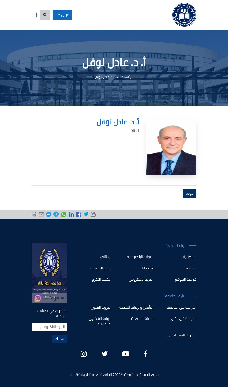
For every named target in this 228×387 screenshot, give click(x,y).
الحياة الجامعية (142, 318)
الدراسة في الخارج (183, 318)
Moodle (147, 268)
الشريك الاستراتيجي (181, 335)
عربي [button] (65, 14)
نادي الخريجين (100, 268)
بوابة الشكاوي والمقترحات (99, 321)
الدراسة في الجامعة (181, 307)
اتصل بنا (190, 268)
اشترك (60, 338)
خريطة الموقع (185, 279)
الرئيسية (127, 77)
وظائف (105, 256)
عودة (189, 193)
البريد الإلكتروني (141, 279)
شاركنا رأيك (188, 256)
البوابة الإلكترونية (140, 256)
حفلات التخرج (101, 279)
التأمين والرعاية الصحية (136, 307)
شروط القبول (100, 307)
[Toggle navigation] (36, 15)
